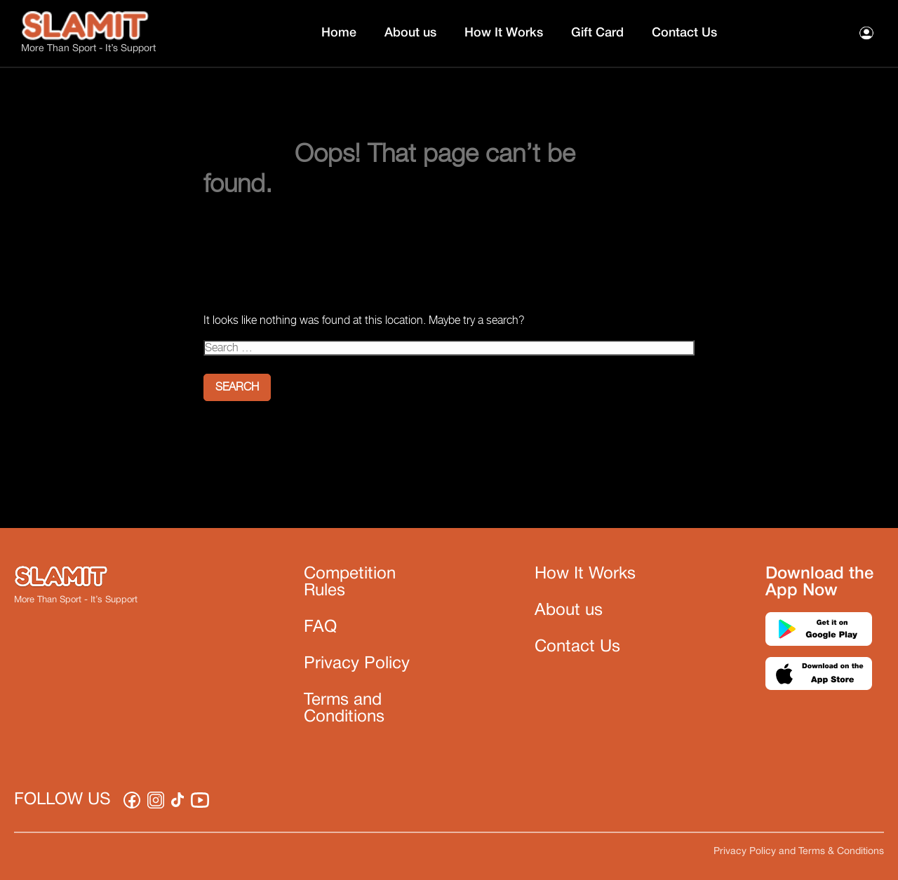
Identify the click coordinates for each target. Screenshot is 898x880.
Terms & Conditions (841, 851)
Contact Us (684, 33)
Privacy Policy (357, 664)
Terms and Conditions (344, 709)
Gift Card (597, 33)
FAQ (320, 627)
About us (410, 33)
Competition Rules (350, 583)
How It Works (503, 33)
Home (338, 33)
